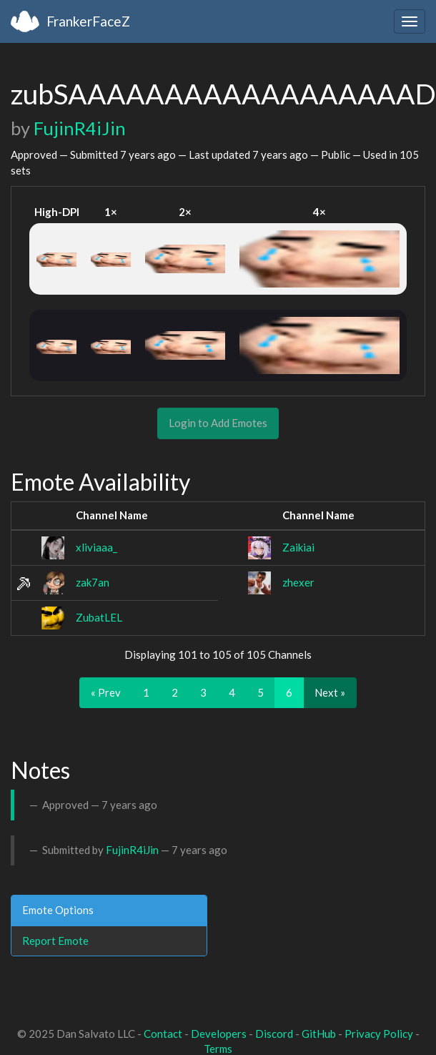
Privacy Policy (379, 1033)
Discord (274, 1033)
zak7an (92, 582)
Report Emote (55, 940)
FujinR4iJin (80, 128)
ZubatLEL (99, 617)
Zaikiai (298, 547)
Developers (219, 1033)
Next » (329, 692)
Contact (163, 1033)
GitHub (319, 1033)
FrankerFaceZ (88, 21)
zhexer (298, 582)
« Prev (106, 692)
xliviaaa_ (96, 547)
